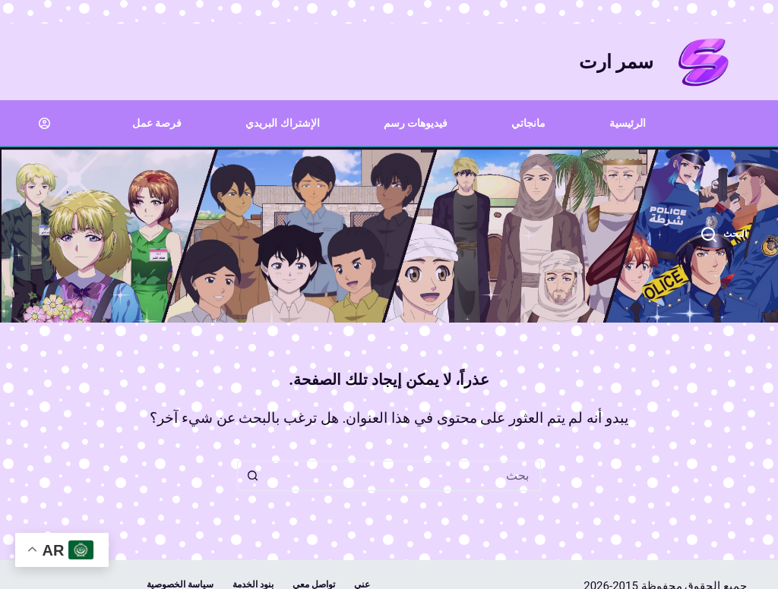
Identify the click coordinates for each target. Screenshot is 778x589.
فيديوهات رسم (416, 123)
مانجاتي (528, 123)
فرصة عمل (157, 123)
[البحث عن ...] (404, 476)
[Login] (44, 123)
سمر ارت (616, 62)
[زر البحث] (252, 476)
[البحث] (724, 234)
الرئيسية (627, 123)
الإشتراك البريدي (282, 123)
